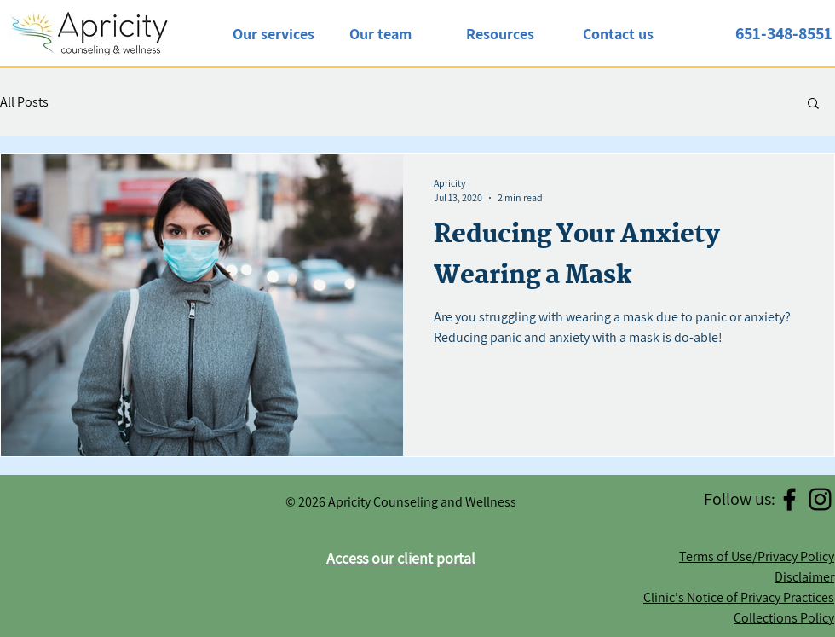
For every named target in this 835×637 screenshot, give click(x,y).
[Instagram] (820, 499)
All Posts (24, 102)
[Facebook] (789, 499)
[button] (813, 104)
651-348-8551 (783, 33)
